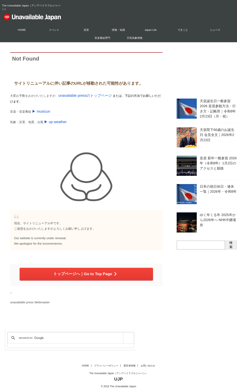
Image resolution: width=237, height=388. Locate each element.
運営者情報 (130, 361)
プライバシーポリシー (106, 361)
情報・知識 (118, 29)
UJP (118, 375)
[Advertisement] (207, 69)
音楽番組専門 (102, 37)
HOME (22, 29)
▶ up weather (53, 119)
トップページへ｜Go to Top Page (85, 270)
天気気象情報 (134, 37)
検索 (231, 244)
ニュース (215, 29)
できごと (183, 29)
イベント (54, 29)
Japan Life (151, 29)
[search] (70, 334)
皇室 (86, 29)
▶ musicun (39, 110)
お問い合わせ (148, 361)
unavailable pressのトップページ (80, 95)
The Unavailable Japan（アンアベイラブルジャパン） (118, 369)
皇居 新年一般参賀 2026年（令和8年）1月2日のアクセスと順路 (218, 162)
